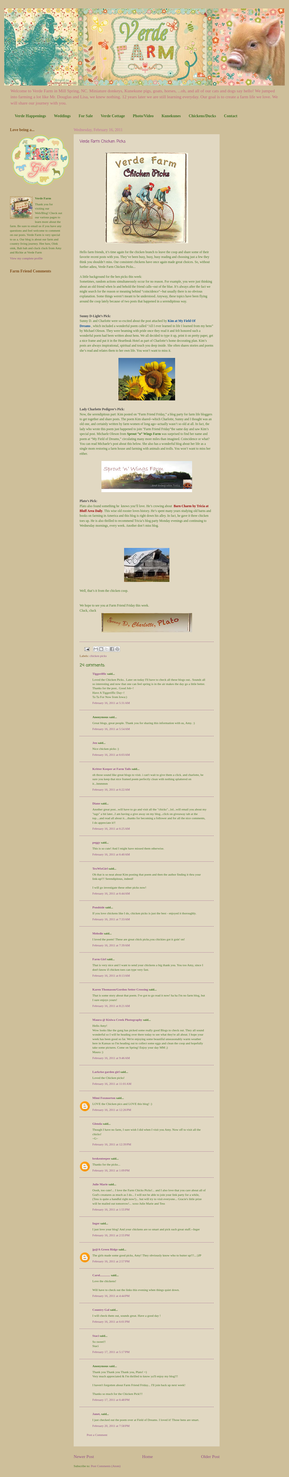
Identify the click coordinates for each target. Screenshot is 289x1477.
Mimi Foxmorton (103, 1098)
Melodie (97, 933)
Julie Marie (100, 1184)
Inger (96, 1223)
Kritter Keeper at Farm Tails (111, 768)
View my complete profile (26, 258)
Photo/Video (143, 116)
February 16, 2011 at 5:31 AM (111, 703)
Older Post (210, 1456)
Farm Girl (99, 959)
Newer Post (84, 1456)
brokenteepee (101, 1158)
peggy (96, 842)
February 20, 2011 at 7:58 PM (110, 1425)
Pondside (98, 907)
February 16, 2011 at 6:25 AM (111, 828)
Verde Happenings (30, 116)
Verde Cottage (113, 116)
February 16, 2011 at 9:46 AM (111, 1058)
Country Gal (101, 1309)
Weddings (62, 116)
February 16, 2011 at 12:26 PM (111, 1109)
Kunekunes (171, 116)
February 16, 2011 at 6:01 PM (110, 1321)
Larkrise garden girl (106, 1071)
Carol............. (101, 1275)
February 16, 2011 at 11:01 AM (111, 1083)
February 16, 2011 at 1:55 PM (110, 1209)
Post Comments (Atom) (106, 1466)
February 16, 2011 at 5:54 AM (111, 729)
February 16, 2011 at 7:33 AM (111, 919)
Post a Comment (97, 1435)
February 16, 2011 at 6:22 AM (111, 789)
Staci (95, 1335)
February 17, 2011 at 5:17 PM (110, 1352)
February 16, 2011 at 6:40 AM (111, 854)
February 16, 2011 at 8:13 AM (111, 975)
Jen (94, 742)
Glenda (97, 1123)
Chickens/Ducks (202, 116)
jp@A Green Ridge (105, 1249)
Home (147, 1456)
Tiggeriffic (99, 673)
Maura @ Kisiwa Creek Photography (117, 1019)
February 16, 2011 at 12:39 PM (111, 1144)
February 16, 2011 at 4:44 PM (110, 1295)
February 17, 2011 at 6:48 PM (110, 1399)
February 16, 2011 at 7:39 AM (111, 945)
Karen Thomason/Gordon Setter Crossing (120, 989)
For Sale (85, 116)
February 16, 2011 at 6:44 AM (111, 893)
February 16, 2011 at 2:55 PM (110, 1235)
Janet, (96, 1414)
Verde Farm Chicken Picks (103, 142)
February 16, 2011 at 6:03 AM (111, 754)
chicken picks (98, 656)
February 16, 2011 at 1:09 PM (110, 1170)
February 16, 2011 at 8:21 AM (111, 1006)
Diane (96, 803)
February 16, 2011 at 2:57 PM (110, 1261)
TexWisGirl (100, 868)
